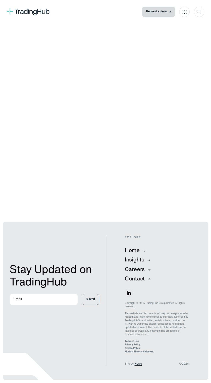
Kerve (138, 363)
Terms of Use (132, 341)
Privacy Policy (132, 345)
